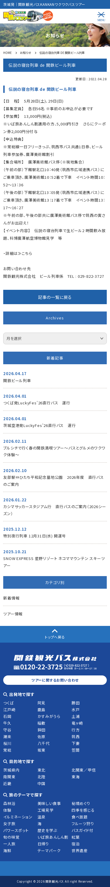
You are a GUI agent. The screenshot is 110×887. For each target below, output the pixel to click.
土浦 (76, 716)
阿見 (42, 703)
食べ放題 (80, 817)
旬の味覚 (11, 837)
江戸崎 (9, 709)
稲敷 (42, 723)
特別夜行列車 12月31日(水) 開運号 (34, 536)
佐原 (42, 736)
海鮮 (7, 850)
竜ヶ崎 (77, 723)
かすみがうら (49, 716)
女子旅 (9, 823)
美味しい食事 (49, 803)
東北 (42, 770)
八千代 (44, 743)
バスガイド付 (83, 830)
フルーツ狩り (83, 823)
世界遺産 (80, 850)
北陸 (42, 776)
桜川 (7, 743)
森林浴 (9, 803)
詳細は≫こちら (19, 253)
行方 (76, 730)
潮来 (7, 736)
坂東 (42, 750)
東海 (76, 776)
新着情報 (11, 598)
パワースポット (16, 830)
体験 (7, 810)
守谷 (7, 730)
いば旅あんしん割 (53, 837)
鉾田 (42, 730)
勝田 (76, 703)
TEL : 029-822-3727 (85, 276)
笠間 (76, 750)
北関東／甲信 (84, 770)
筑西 (76, 736)
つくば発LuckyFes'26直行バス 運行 (36, 403)
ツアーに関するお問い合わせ (55, 679)
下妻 (76, 743)
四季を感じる (83, 810)
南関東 (9, 776)
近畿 (7, 783)
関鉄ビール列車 (17, 380)
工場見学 (46, 810)
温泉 (42, 817)
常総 (7, 750)
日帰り (43, 844)
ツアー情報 (13, 614)
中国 (42, 783)
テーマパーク (49, 850)
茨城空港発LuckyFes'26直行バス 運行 (39, 425)
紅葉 (76, 837)
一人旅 (9, 844)
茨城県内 (11, 770)
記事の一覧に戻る (55, 297)
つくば (8, 703)
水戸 (76, 709)
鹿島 (42, 709)
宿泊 (76, 844)
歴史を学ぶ (47, 830)
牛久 (7, 723)
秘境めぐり (81, 803)
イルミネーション (17, 817)
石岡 (7, 716)
